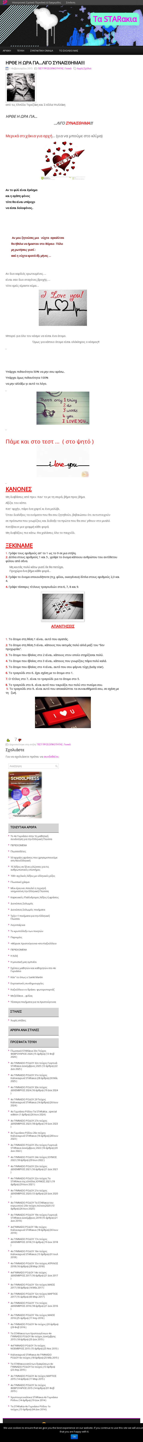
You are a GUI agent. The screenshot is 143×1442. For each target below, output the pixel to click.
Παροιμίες (16, 937)
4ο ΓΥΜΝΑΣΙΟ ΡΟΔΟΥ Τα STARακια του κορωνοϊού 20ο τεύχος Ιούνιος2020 (32, 1204)
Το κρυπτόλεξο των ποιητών (27, 931)
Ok (74, 1436)
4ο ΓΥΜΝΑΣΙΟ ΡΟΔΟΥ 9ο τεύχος (28, 1324)
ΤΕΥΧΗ (20, 50)
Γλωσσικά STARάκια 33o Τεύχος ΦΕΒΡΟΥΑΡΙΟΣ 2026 (28, 1052)
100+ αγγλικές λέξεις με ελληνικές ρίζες (33, 875)
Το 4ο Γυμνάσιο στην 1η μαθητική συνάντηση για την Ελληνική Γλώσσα (31, 837)
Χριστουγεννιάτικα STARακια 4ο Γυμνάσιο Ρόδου (34, 1399)
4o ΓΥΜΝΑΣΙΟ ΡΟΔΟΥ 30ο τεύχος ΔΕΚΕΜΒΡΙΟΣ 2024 (29, 1089)
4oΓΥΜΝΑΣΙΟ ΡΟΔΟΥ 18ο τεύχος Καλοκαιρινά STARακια (29, 1228)
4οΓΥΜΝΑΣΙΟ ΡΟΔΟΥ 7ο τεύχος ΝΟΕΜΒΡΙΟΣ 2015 (28, 1347)
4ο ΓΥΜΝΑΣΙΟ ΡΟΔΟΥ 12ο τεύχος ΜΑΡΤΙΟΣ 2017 (34, 1295)
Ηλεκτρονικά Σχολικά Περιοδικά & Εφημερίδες (36, 2)
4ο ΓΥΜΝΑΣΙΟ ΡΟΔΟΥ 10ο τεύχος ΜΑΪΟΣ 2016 (33, 1316)
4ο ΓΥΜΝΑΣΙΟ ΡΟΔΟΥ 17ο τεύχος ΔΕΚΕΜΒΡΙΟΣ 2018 (29, 1240)
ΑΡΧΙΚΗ (7, 50)
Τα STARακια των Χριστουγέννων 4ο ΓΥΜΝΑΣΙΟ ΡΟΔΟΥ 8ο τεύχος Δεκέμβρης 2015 (33, 1336)
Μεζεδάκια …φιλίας (22, 995)
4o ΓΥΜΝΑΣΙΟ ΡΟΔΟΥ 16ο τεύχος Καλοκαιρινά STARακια (29, 1252)
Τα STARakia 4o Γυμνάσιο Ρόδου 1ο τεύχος (30, 1408)
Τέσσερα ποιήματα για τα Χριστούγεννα (33, 1002)
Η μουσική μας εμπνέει (24, 962)
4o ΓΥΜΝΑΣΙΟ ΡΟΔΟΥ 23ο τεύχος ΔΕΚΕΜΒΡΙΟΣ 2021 (29, 1168)
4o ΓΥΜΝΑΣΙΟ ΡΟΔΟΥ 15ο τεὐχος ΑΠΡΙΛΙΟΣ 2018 (34, 1265)
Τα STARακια (115, 19)
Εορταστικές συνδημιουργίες (27, 983)
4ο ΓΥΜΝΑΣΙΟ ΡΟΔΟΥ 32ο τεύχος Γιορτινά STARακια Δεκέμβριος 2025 (34, 1064)
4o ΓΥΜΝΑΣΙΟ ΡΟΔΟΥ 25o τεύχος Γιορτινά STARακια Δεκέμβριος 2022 (34, 1146)
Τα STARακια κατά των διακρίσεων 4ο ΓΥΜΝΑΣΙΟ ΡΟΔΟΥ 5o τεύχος (32, 1365)
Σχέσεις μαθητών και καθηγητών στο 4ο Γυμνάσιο (33, 969)
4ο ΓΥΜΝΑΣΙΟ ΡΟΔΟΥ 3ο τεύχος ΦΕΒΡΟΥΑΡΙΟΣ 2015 (28, 1386)
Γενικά (68, 68)
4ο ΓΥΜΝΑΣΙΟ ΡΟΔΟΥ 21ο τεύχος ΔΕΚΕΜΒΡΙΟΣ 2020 (29, 1192)
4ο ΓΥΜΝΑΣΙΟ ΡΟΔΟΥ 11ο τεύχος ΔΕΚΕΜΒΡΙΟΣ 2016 (29, 1304)
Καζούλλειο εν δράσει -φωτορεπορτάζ (32, 989)
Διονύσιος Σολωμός (22, 903)
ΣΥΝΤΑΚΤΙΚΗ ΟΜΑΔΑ (41, 50)
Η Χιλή (14, 955)
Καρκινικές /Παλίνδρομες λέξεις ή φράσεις (35, 897)
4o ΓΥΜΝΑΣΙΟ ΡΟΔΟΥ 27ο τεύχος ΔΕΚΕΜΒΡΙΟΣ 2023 (29, 1122)
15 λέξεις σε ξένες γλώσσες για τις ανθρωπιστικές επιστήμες (30, 868)
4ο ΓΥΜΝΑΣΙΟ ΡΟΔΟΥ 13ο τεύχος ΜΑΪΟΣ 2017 (33, 1286)
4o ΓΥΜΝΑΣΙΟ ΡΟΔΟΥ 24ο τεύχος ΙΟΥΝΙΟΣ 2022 (34, 1158)
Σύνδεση (70, 2)
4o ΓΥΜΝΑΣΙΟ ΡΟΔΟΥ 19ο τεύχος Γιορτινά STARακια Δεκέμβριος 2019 (34, 1216)
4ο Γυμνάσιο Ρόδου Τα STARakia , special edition (34, 1113)
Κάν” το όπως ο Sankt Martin (27, 977)
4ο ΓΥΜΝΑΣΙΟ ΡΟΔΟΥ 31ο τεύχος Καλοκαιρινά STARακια (29, 1076)
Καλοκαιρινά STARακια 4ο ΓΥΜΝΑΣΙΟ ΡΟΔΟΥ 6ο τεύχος (31, 1356)
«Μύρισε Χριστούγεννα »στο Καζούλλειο (34, 943)
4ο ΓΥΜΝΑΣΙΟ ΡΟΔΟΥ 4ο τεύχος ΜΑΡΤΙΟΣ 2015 (33, 1377)
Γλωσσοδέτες (18, 851)
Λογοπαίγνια (18, 925)
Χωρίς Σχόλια (84, 68)
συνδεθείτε (51, 756)
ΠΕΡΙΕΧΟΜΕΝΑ (19, 845)
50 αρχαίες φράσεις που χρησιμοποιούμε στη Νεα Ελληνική (34, 859)
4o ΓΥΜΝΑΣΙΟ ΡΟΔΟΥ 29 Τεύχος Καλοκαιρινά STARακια (28, 1101)
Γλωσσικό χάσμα (20, 882)
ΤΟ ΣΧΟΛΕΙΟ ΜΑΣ (68, 50)
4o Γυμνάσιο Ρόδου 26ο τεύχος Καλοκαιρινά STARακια (28, 1134)
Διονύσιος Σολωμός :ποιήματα (28, 909)
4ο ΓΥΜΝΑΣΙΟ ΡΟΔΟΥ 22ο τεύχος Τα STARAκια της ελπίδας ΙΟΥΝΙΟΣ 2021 (31, 1180)
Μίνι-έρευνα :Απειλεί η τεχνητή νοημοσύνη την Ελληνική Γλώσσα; (30, 889)
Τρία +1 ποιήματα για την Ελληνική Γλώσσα (30, 917)
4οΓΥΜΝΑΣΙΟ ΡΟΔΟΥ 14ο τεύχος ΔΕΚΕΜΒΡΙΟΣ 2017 (29, 1274)
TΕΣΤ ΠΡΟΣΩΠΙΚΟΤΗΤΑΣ (51, 68)
